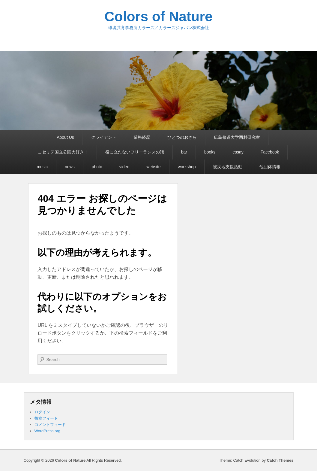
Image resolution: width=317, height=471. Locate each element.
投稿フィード (46, 418)
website (153, 166)
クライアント (103, 137)
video (124, 166)
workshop (187, 166)
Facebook (270, 152)
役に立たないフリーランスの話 (134, 152)
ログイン (42, 412)
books (209, 152)
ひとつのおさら (182, 137)
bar (184, 152)
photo (97, 166)
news (70, 166)
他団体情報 (269, 166)
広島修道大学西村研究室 (237, 137)
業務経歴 (141, 137)
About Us (65, 137)
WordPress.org (47, 431)
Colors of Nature (158, 16)
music (42, 166)
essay (238, 152)
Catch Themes (280, 460)
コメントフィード (50, 424)
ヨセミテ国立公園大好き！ (63, 152)
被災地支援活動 (227, 166)
